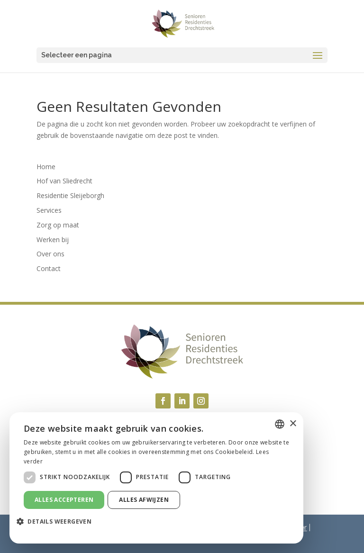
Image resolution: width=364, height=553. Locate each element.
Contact (48, 268)
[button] (57, 521)
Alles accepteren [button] (64, 500)
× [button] (292, 423)
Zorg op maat (57, 224)
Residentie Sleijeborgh (70, 195)
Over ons (50, 253)
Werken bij (52, 239)
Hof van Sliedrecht (64, 180)
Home (45, 166)
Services (49, 210)
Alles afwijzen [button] (144, 500)
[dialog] (156, 478)
